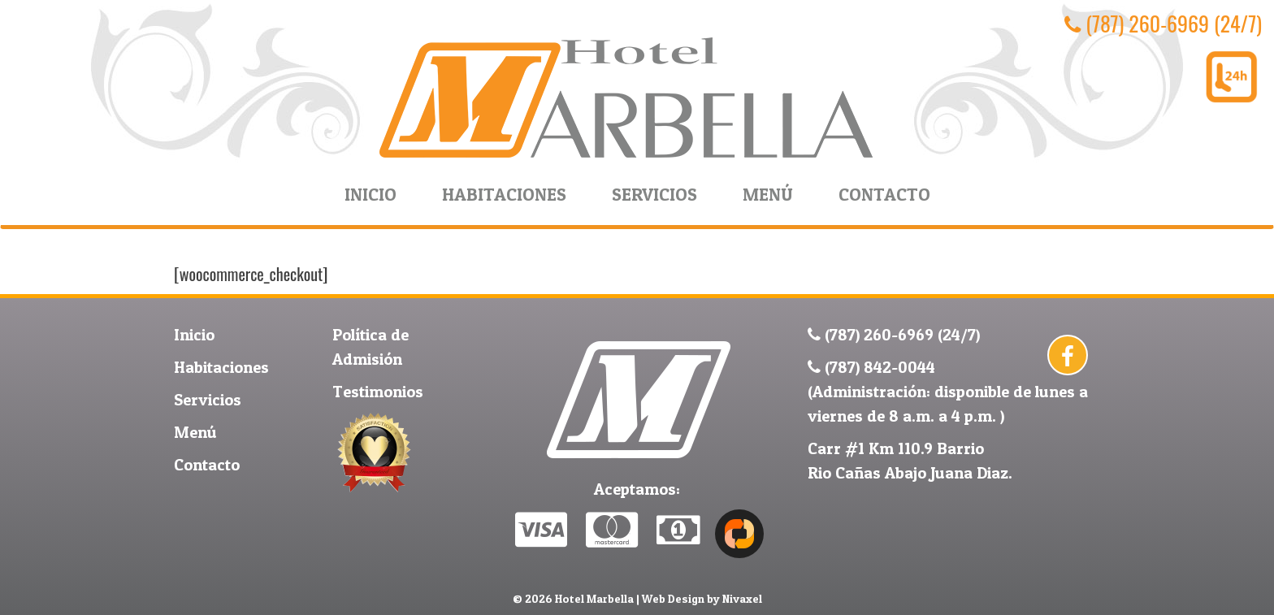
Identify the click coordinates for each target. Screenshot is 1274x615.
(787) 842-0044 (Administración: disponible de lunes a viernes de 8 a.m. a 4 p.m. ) (948, 391)
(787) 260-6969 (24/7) (1163, 23)
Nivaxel (742, 598)
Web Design (673, 598)
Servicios (654, 194)
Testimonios (377, 391)
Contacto (884, 194)
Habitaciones (504, 194)
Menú (768, 194)
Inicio (370, 194)
